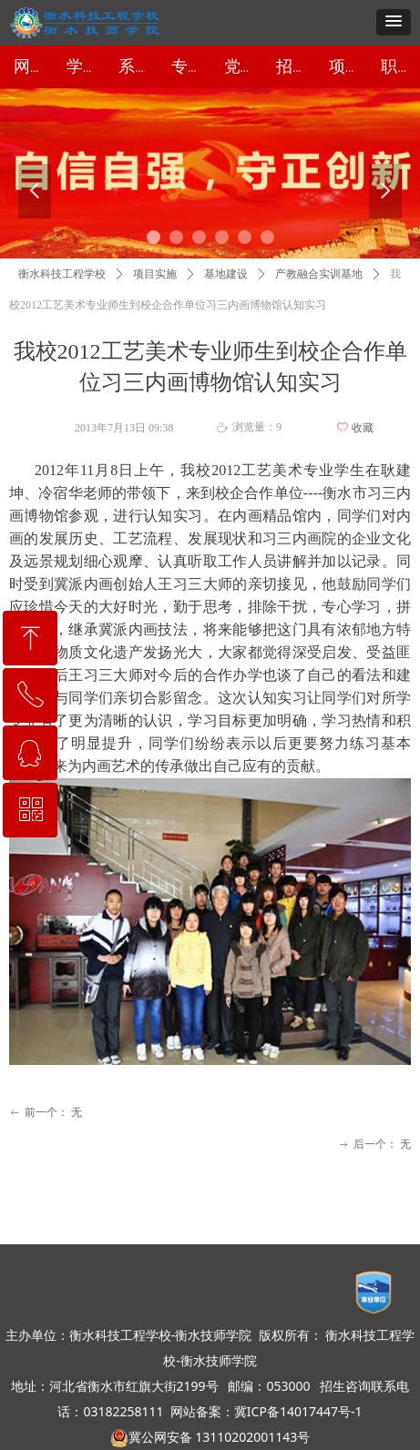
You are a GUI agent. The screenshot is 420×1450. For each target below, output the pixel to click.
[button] (393, 22)
